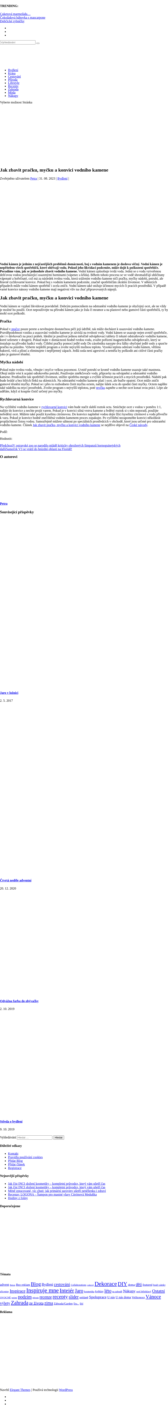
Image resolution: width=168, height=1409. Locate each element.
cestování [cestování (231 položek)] (62, 1284)
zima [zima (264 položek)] (48, 1303)
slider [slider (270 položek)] (74, 1296)
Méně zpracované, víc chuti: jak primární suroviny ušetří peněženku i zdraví (57, 1191)
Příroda (12, 79)
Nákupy (13, 95)
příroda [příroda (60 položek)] (35, 1298)
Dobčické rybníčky (12, 21)
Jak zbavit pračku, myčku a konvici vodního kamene (66, 425)
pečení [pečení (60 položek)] (14, 1298)
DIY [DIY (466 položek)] (122, 1284)
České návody (138, 425)
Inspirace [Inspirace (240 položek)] (17, 1291)
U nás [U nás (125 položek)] (111, 1297)
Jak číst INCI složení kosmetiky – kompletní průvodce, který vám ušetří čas (56, 1183)
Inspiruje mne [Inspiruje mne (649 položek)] (42, 1290)
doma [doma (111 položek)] (131, 1284)
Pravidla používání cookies (25, 1157)
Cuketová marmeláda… (15, 14)
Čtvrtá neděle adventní (15, 880)
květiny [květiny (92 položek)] (99, 1291)
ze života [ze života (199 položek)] (36, 1303)
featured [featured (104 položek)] (147, 1284)
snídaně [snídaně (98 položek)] (83, 1297)
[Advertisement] (84, 135)
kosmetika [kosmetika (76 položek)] (89, 1291)
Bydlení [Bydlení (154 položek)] (47, 1285)
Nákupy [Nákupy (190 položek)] (129, 1291)
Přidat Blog (15, 1160)
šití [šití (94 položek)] (81, 1303)
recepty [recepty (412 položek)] (60, 1297)
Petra (33, 178)
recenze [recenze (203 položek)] (45, 1297)
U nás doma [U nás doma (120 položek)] (123, 1297)
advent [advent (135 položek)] (4, 1285)
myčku (100, 387)
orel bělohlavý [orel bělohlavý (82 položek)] (143, 1291)
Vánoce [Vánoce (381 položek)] (153, 1296)
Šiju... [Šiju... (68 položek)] (76, 1304)
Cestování (14, 76)
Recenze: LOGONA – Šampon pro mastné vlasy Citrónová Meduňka (52, 1194)
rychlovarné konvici (54, 407)
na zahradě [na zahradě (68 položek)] (117, 1291)
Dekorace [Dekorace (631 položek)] (105, 1284)
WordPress (66, 1390)
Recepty (13, 86)
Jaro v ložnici (9, 692)
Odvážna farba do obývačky (19, 1001)
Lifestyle (13, 83)
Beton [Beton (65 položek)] (12, 1285)
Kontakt (13, 1153)
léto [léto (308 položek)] (107, 1290)
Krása (11, 73)
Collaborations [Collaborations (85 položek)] (78, 1284)
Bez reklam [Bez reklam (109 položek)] (23, 1284)
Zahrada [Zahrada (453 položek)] (19, 1303)
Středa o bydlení (11, 1121)
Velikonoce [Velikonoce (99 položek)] (138, 1297)
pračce (15, 329)
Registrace (15, 1168)
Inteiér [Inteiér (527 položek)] (67, 1290)
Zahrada (13, 89)
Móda (11, 92)
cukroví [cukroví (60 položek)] (90, 1285)
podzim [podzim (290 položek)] (25, 1296)
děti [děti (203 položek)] (139, 1284)
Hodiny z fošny (18, 1198)
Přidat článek (16, 1164)
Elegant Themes (20, 1390)
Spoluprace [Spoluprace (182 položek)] (98, 1297)
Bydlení (13, 70)
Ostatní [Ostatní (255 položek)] (158, 1290)
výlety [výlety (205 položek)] (5, 1303)
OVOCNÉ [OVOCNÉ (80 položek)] (5, 1297)
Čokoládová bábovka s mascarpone (22, 17)
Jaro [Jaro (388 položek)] (79, 1290)
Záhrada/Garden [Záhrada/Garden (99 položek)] (63, 1303)
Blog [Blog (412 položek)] (36, 1284)
